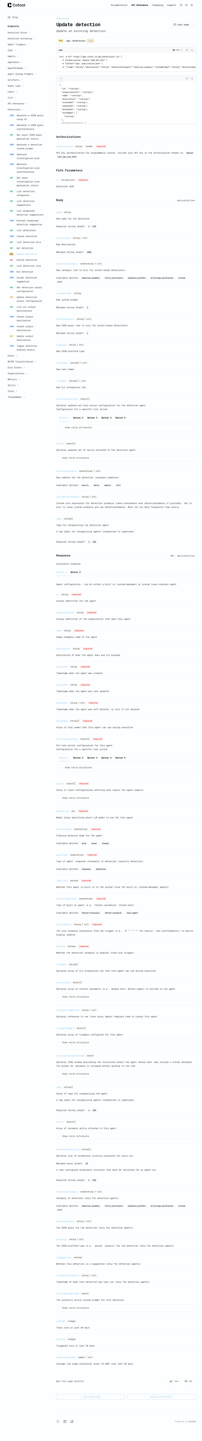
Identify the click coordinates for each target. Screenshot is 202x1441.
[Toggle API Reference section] (17, 103)
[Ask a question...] (126, 1404)
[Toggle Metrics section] (13, 379)
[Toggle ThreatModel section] (16, 397)
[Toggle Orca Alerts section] (16, 367)
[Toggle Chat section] (11, 50)
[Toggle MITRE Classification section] (21, 361)
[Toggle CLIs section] (11, 98)
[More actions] (193, 24)
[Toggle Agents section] (12, 56)
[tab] (61, 78)
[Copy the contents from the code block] (187, 50)
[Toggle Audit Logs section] (15, 86)
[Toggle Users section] (12, 92)
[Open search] (181, 5)
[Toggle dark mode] (191, 5)
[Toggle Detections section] (15, 109)
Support (171, 5)
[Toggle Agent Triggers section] (17, 44)
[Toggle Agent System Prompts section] (21, 74)
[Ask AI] (192, 50)
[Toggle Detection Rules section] (18, 32)
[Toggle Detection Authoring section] (21, 38)
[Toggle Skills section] (12, 385)
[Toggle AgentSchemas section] (16, 68)
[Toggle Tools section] (12, 391)
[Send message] (192, 1406)
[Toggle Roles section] (12, 356)
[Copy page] (181, 24)
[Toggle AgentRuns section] (14, 62)
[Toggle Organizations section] (17, 373)
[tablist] (120, 78)
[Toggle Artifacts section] (14, 80)
